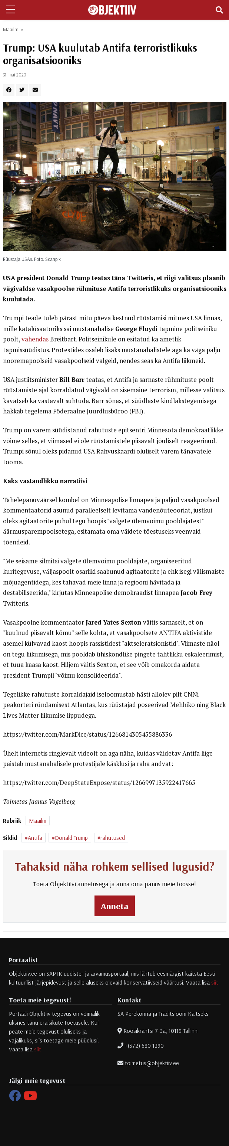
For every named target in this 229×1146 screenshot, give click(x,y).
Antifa (35, 837)
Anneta (115, 905)
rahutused (112, 837)
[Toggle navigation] (219, 10)
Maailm (11, 29)
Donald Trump (71, 837)
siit (214, 982)
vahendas (35, 339)
